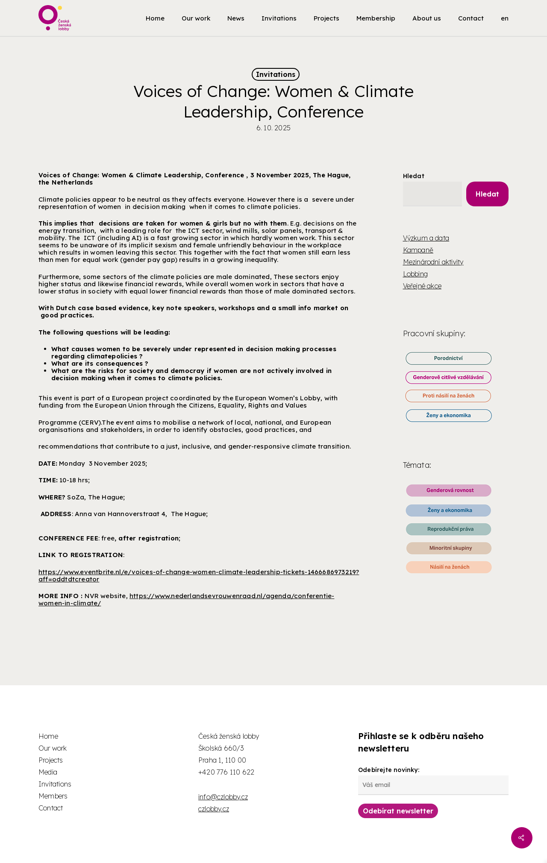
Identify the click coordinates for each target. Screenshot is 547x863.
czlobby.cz (213, 808)
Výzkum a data (426, 238)
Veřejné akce (422, 286)
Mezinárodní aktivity (433, 262)
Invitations (275, 74)
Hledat (413, 176)
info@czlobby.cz (223, 797)
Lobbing (415, 274)
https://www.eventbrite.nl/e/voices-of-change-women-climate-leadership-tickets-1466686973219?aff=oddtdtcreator (198, 575)
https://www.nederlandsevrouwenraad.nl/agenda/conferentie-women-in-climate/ (186, 599)
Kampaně (418, 250)
